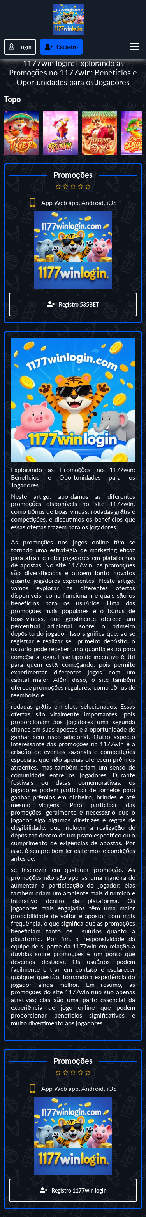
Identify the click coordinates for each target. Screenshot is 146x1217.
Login (20, 46)
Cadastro (61, 46)
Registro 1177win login (73, 1190)
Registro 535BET (73, 304)
